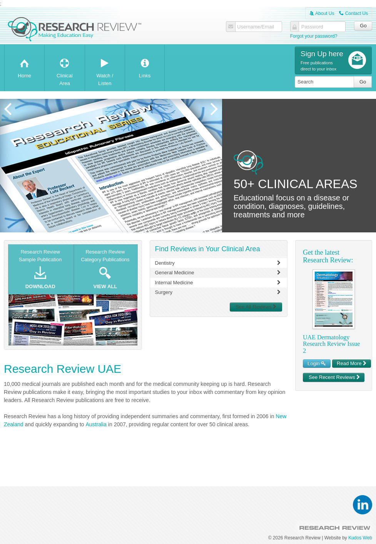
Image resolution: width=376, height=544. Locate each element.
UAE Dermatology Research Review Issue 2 (331, 344)
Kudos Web (360, 538)
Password (312, 27)
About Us (321, 13)
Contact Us (353, 13)
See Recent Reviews (334, 377)
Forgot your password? (314, 36)
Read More (351, 363)
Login (316, 363)
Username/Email (255, 27)
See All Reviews (256, 307)
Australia (95, 424)
